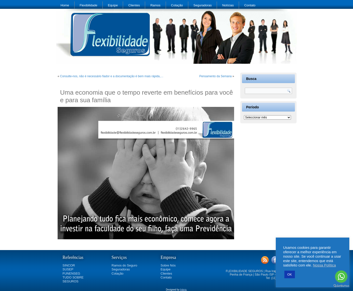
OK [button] (289, 274)
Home (65, 5)
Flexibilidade (88, 5)
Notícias (228, 5)
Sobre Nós (168, 265)
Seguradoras (202, 5)
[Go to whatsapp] (341, 276)
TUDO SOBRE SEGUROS (73, 279)
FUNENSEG (71, 273)
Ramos (155, 5)
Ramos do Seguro (124, 265)
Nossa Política (324, 265)
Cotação (177, 5)
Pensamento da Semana (215, 76)
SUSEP (68, 269)
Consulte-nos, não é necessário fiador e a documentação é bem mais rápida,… (112, 76)
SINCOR (69, 265)
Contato (249, 5)
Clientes (134, 5)
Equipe (113, 5)
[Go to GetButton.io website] (341, 286)
